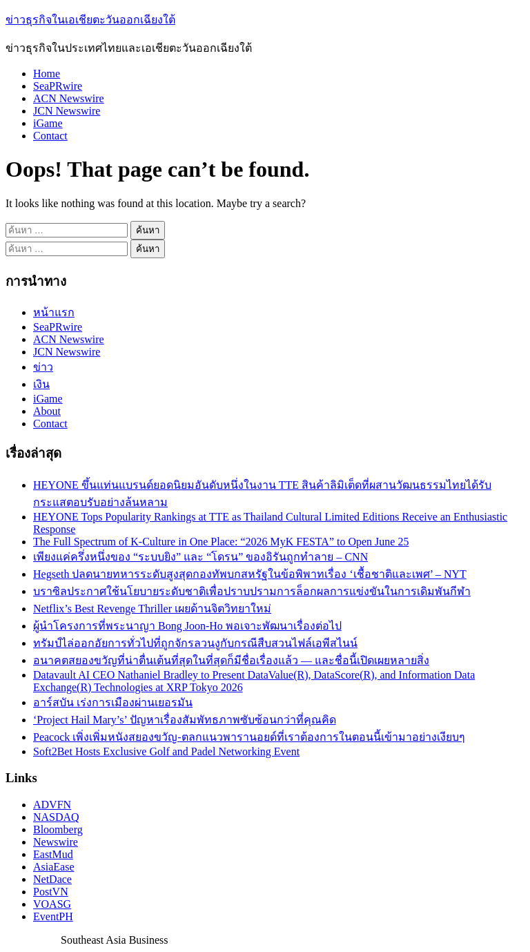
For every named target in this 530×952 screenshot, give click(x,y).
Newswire (55, 842)
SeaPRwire (57, 86)
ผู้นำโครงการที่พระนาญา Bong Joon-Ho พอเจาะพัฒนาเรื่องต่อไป (187, 626)
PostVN (50, 891)
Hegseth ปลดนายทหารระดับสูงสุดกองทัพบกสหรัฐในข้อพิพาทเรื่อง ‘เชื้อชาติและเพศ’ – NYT (250, 574)
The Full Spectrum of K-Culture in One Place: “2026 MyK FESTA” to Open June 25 (221, 541)
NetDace (52, 879)
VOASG (52, 904)
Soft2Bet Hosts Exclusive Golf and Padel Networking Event (166, 751)
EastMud (53, 854)
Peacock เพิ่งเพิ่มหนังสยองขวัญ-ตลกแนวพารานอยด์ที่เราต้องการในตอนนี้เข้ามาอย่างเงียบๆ (249, 737)
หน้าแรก (54, 312)
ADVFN (52, 804)
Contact (50, 136)
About (47, 411)
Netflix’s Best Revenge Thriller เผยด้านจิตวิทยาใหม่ (152, 608)
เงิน (41, 384)
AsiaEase (54, 867)
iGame (48, 123)
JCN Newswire (66, 111)
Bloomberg (58, 829)
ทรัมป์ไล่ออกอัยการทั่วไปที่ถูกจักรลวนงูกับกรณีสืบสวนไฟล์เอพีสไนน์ (195, 643)
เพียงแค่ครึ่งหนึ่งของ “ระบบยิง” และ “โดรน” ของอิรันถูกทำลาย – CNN (200, 557)
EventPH (53, 916)
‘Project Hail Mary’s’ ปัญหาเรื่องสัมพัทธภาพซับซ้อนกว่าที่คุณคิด (184, 720)
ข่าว (43, 367)
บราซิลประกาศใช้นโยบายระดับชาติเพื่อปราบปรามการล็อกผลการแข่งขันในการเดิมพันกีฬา (252, 591)
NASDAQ (56, 817)
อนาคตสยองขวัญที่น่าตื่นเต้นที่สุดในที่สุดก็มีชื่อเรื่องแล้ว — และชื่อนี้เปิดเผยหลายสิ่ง (231, 660)
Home (46, 73)
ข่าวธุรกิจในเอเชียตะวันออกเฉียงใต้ (90, 20)
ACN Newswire (68, 98)
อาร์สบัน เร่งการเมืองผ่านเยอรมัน (113, 702)
